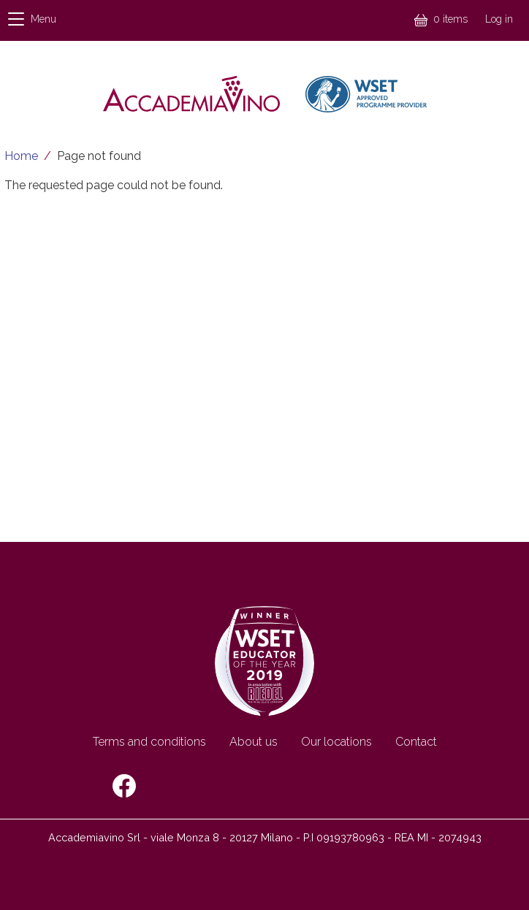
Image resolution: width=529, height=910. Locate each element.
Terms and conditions (149, 742)
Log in (499, 19)
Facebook (124, 786)
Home (21, 156)
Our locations (336, 742)
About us (253, 742)
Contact (416, 742)
